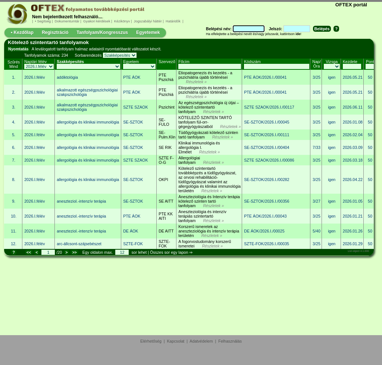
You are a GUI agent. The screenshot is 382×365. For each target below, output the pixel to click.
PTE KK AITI (166, 216)
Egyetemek (148, 32)
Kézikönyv (122, 21)
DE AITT (166, 231)
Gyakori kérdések (96, 21)
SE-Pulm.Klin (167, 134)
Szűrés (13, 62)
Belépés (322, 28)
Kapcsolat (176, 341)
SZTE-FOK (164, 243)
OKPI (163, 179)
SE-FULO (164, 122)
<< (28, 252)
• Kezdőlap (22, 32)
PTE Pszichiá (166, 77)
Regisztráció (55, 32)
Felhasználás (230, 341)
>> (74, 252)
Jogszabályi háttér (148, 21)
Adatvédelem (201, 341)
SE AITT (166, 201)
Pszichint (167, 107)
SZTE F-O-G (166, 160)
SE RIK (165, 147)
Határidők (173, 21)
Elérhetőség (151, 341)
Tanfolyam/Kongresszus (102, 32)
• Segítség (43, 21)
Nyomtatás (18, 49)
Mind (13, 66)
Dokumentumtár (67, 21)
